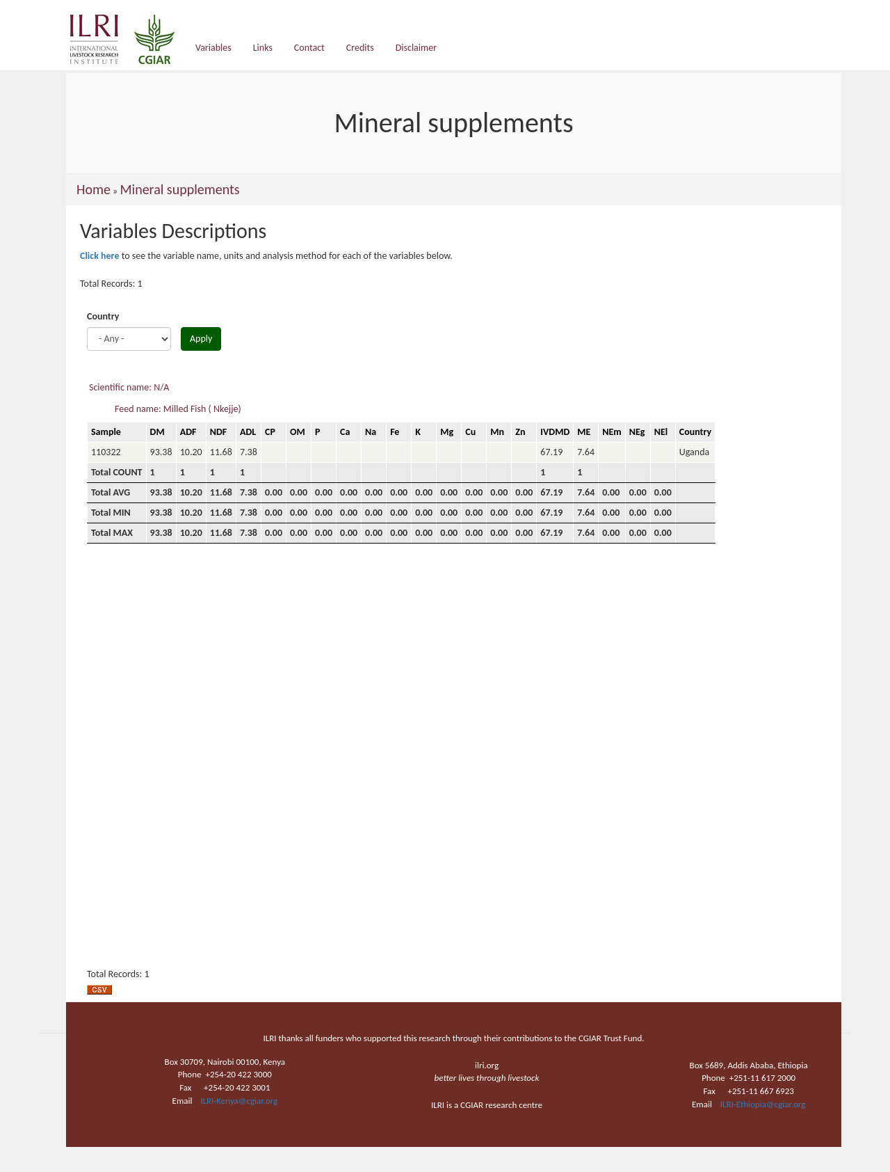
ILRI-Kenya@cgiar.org (238, 1100)
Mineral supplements (179, 189)
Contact (309, 48)
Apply (201, 339)
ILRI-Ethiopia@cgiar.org (763, 1104)
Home (93, 189)
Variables (213, 48)
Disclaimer (416, 48)
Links (263, 48)
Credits (360, 48)
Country (103, 316)
